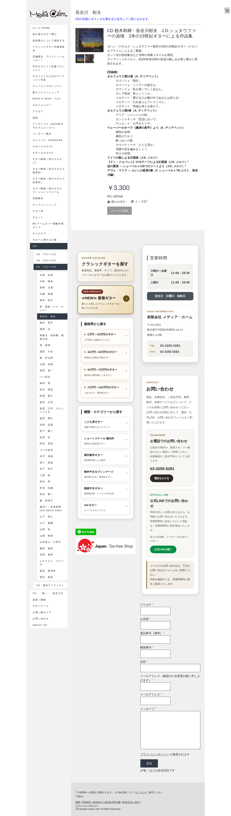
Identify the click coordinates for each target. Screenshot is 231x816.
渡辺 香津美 (48, 570)
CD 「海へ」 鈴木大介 (49, 593)
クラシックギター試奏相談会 (49, 48)
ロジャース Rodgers (48, 140)
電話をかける (161, 478)
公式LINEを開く (163, 549)
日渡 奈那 (46, 364)
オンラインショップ (45, 204)
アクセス (38, 111)
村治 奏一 (46, 494)
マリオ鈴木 (46, 450)
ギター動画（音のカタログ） (47, 161)
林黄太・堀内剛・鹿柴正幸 (52, 337)
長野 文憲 (46, 287)
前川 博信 (46, 389)
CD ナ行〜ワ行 (46, 267)
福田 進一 (46, 370)
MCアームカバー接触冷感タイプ (48, 225)
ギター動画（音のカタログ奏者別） (49, 171)
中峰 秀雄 (46, 294)
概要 (77, 802)
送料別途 (118, 196)
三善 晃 (45, 475)
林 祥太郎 (46, 357)
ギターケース (41, 606)
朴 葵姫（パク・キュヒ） (52, 308)
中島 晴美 (46, 281)
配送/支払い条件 (131, 802)
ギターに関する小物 (45, 239)
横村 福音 (46, 548)
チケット (38, 217)
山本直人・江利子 (50, 542)
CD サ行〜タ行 (46, 260)
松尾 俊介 (46, 395)
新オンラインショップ (46, 92)
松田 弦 (45, 437)
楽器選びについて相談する (49, 40)
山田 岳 (45, 529)
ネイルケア (39, 233)
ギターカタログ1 (43, 146)
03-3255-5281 (170, 345)
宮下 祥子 (46, 469)
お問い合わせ (41, 618)
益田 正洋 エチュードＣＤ (52, 410)
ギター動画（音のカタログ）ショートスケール (47, 190)
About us (40, 625)
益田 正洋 (46, 402)
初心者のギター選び (45, 34)
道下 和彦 (46, 462)
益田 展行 (46, 418)
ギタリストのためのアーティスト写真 (49, 78)
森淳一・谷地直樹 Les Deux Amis (52, 508)
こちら (140, 792)
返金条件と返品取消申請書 (107, 802)
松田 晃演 (46, 443)
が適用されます (165, 754)
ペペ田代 (45, 377)
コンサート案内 (42, 133)
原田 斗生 (46, 351)
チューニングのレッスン (47, 86)
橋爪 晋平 (46, 322)
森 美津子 (46, 500)
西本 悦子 (46, 300)
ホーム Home (41, 28)
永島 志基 (46, 275)
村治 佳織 (46, 488)
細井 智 (45, 383)
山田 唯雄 (46, 535)
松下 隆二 (46, 431)
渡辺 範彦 (46, 577)
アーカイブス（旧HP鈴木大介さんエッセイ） (48, 126)
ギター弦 (38, 211)
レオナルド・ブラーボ (52, 563)
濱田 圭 (45, 329)
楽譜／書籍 (39, 599)
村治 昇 (45, 481)
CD (35, 246)
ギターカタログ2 (43, 153)
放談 (35, 117)
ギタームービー (42, 105)
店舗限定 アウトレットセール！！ (49, 58)
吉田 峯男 (46, 554)
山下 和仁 (46, 516)
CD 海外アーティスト (50, 585)
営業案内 (38, 198)
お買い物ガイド (42, 612)
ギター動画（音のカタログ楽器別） (49, 180)
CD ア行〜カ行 (46, 254)
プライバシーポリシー (154, 754)
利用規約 (86, 802)
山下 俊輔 (46, 523)
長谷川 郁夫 (48, 316)
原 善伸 (45, 345)
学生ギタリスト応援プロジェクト (49, 68)
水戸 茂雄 (46, 456)
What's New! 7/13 (46, 98)
